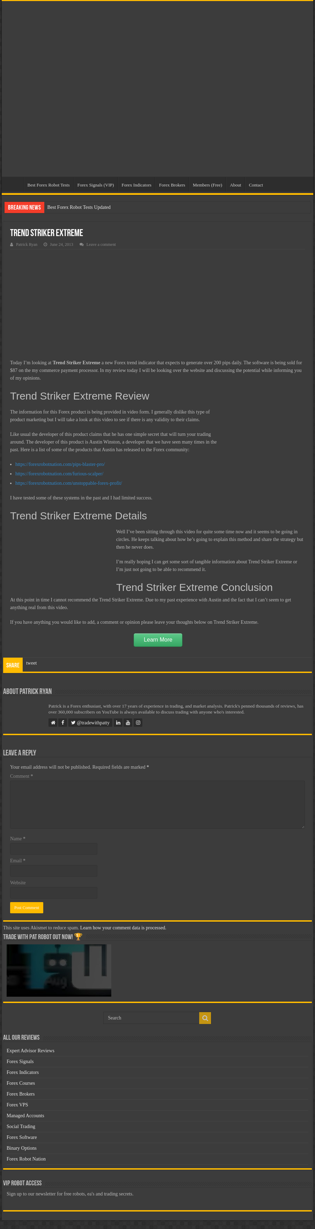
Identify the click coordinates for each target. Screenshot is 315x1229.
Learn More (158, 640)
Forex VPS (17, 1104)
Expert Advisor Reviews (30, 1050)
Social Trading (21, 1126)
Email (17, 860)
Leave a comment (101, 244)
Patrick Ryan (26, 244)
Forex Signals (20, 1061)
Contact (256, 185)
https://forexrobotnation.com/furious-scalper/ (59, 473)
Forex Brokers (172, 185)
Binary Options (22, 1148)
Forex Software (22, 1137)
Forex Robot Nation (26, 1159)
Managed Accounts (25, 1115)
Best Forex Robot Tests (49, 185)
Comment (21, 776)
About (235, 185)
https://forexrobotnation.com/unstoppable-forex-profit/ (68, 483)
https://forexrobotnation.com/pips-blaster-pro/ (60, 464)
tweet (31, 663)
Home (14, 184)
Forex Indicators (137, 185)
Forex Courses (21, 1083)
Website (18, 882)
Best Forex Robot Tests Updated (79, 207)
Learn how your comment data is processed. (123, 927)
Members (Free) (207, 185)
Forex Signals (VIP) (95, 185)
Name (17, 838)
